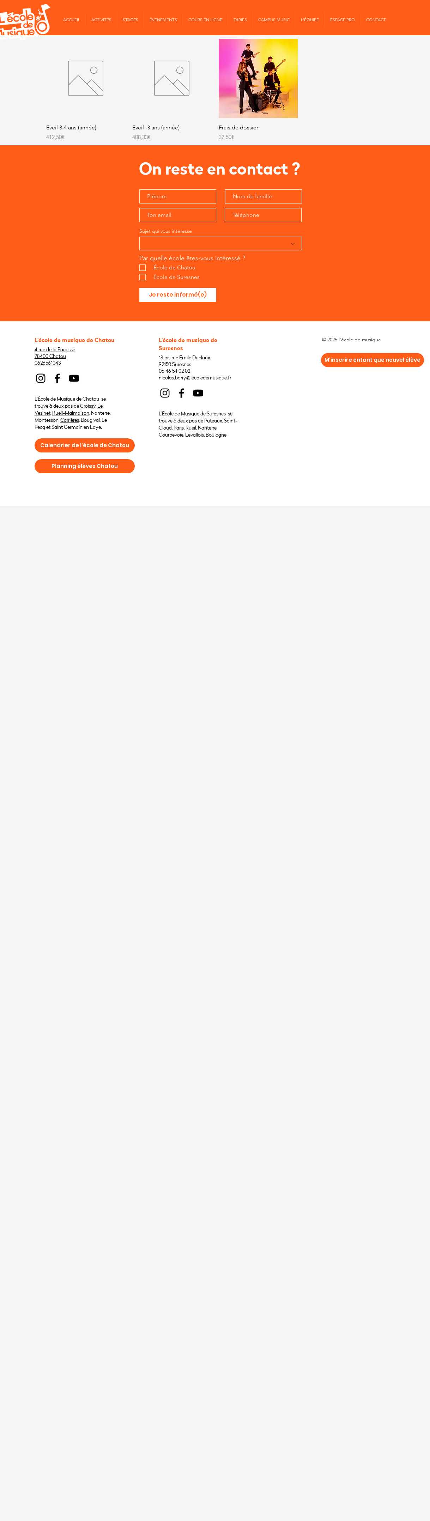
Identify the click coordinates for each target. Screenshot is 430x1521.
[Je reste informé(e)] (177, 295)
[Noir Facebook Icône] (57, 378)
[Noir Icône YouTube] (74, 378)
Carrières (69, 420)
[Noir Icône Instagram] (41, 378)
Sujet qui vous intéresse (165, 231)
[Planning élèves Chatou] (85, 466)
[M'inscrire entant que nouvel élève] (372, 360)
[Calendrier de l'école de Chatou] (85, 445)
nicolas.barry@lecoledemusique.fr (195, 378)
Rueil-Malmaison (70, 413)
